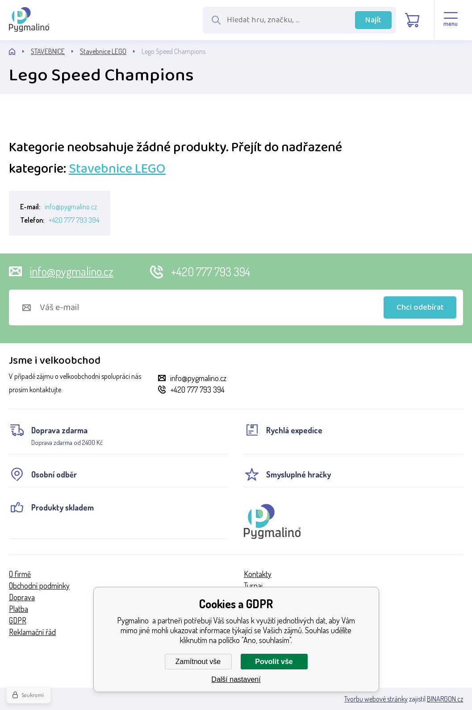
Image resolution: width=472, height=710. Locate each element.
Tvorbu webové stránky (376, 698)
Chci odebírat (420, 307)
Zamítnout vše (198, 661)
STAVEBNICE (48, 51)
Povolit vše (273, 661)
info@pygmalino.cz (71, 206)
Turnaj (253, 585)
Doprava (22, 597)
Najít (373, 20)
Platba (18, 609)
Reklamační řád (32, 632)
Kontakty (258, 574)
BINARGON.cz (445, 698)
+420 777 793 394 (74, 220)
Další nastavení (235, 679)
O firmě (20, 574)
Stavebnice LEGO (103, 51)
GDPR (17, 620)
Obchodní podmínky (39, 585)
